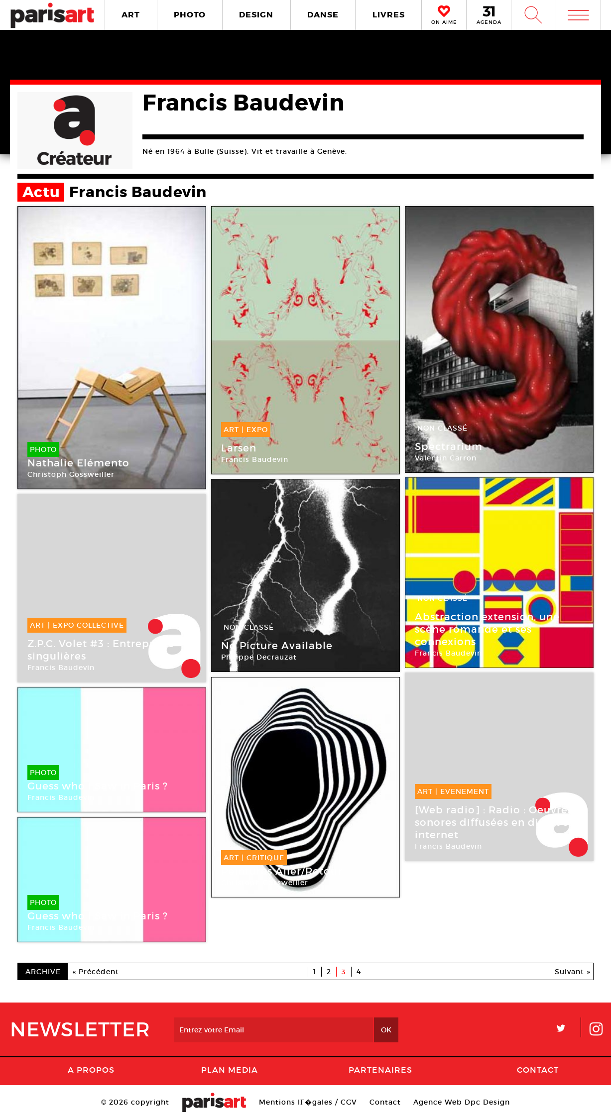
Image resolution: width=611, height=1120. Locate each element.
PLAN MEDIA (229, 1070)
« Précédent (96, 971)
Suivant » (573, 971)
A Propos (91, 1070)
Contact (538, 1070)
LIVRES (388, 14)
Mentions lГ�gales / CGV (308, 1102)
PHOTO (190, 14)
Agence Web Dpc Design (461, 1102)
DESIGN (256, 14)
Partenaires (380, 1070)
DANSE (323, 14)
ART (131, 14)
